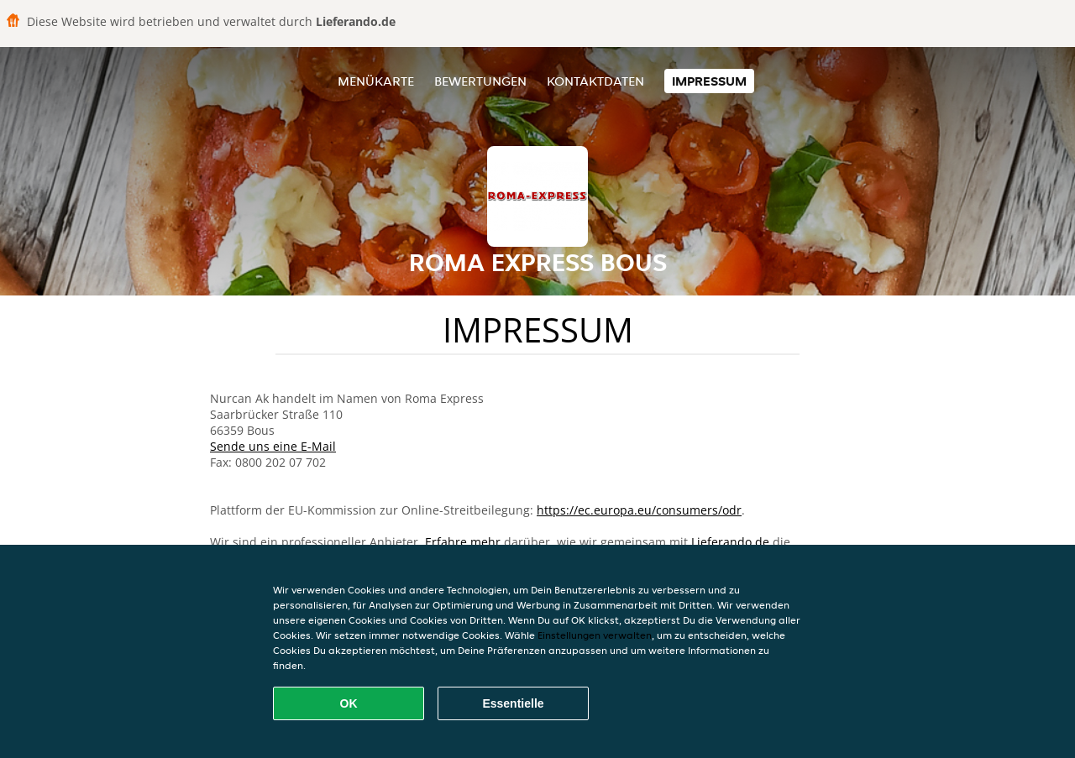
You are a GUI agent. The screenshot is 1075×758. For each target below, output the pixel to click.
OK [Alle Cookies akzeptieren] (349, 703)
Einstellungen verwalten (595, 635)
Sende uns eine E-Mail (273, 446)
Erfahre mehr (463, 542)
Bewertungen (480, 81)
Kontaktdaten (595, 81)
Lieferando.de (730, 542)
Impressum (709, 81)
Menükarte (376, 81)
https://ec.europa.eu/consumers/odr (639, 510)
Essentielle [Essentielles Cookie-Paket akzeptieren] (512, 703)
